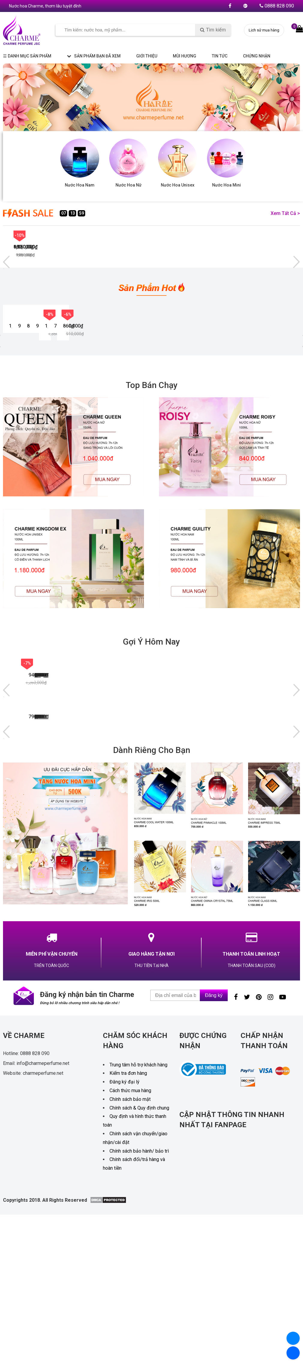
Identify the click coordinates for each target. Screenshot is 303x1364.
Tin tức (219, 56)
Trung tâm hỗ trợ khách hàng (138, 1251)
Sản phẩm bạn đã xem (94, 56)
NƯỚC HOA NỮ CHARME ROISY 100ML (165, 406)
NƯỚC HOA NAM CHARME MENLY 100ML (233, 891)
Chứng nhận (256, 56)
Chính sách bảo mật (130, 1285)
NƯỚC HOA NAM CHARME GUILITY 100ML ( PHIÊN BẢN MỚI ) (229, 406)
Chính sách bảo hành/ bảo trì (139, 1337)
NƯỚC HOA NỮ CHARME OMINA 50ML (167, 806)
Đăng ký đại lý (125, 1268)
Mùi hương (184, 56)
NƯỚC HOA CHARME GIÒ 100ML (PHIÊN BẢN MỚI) (39, 891)
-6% (69, 235)
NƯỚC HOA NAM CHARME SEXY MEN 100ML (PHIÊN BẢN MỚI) (95, 406)
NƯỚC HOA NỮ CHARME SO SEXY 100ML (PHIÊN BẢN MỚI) (27, 406)
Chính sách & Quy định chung (139, 1294)
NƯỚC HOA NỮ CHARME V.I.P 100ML (103, 891)
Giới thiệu (146, 56)
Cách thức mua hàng (130, 1277)
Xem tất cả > (285, 213)
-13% (20, 235)
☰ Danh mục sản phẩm (27, 56)
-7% (118, 235)
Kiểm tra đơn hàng (128, 1260)
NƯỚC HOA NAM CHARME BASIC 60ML (105, 806)
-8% (168, 235)
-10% (218, 235)
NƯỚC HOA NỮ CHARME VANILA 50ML (231, 806)
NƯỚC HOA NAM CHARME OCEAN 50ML (40, 806)
